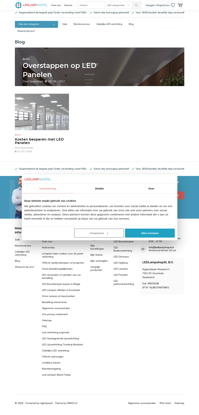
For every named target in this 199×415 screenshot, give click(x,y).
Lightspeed (46, 405)
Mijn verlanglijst (99, 263)
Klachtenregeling (51, 371)
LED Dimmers (121, 259)
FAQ (44, 328)
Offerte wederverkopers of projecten (63, 265)
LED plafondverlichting (124, 285)
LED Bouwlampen (124, 244)
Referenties (48, 250)
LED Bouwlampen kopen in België (61, 286)
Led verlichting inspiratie (55, 335)
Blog (131, 26)
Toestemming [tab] (47, 188)
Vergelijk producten (96, 271)
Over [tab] (151, 188)
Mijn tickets (96, 257)
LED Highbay (121, 265)
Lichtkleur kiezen (51, 365)
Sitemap (47, 322)
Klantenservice (82, 26)
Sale (64, 26)
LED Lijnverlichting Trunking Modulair (62, 347)
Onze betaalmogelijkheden (57, 271)
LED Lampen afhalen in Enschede (61, 292)
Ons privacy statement (55, 316)
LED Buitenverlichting (123, 252)
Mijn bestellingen (97, 250)
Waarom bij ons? (26, 33)
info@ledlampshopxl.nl (161, 250)
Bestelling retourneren (54, 304)
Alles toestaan (150, 233)
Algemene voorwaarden (56, 310)
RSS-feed (165, 405)
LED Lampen (121, 271)
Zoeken (136, 5)
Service (68, 5)
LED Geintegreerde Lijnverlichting (60, 341)
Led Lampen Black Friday (56, 377)
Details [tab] (99, 188)
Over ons (56, 5)
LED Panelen (121, 277)
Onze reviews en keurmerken (58, 298)
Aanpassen (99, 233)
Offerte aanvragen (52, 359)
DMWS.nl (72, 405)
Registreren (96, 242)
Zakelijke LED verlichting (109, 26)
